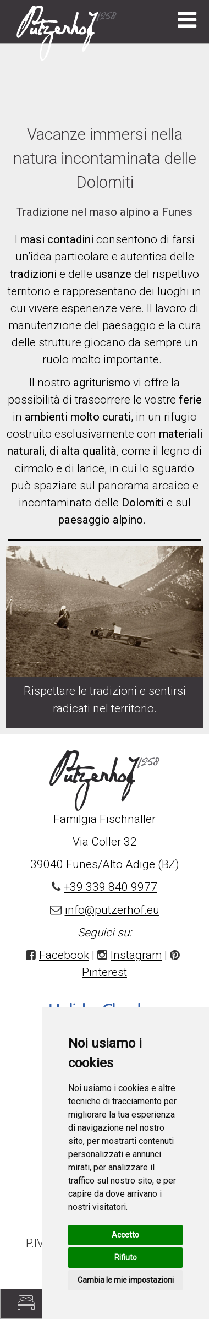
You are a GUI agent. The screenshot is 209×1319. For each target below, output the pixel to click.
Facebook (64, 955)
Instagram (136, 955)
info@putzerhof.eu (112, 910)
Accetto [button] (125, 1234)
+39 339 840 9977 (110, 886)
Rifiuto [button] (125, 1257)
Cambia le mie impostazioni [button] (126, 1280)
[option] (105, 540)
